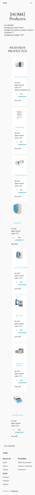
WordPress (14, 491)
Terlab (5, 3)
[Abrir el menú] (31, 3)
